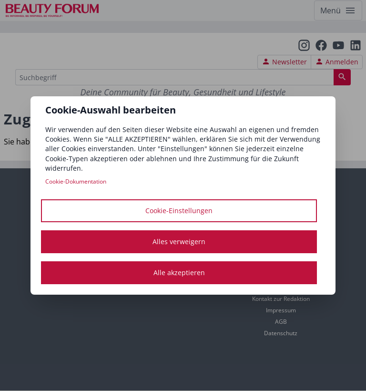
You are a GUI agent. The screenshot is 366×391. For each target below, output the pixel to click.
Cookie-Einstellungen (179, 210)
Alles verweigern (178, 241)
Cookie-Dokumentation (75, 181)
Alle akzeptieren (179, 272)
